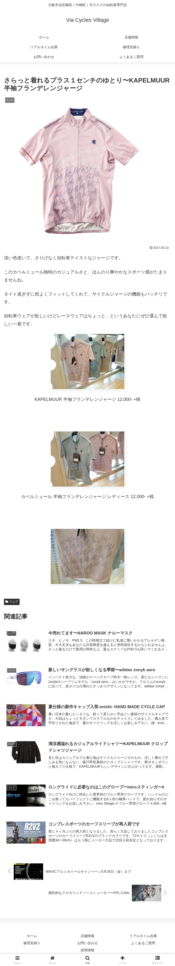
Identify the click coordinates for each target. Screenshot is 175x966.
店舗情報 (87, 936)
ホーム (32, 936)
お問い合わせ (87, 943)
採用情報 (87, 950)
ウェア (11, 601)
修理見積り (31, 943)
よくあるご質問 (143, 943)
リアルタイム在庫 (143, 936)
